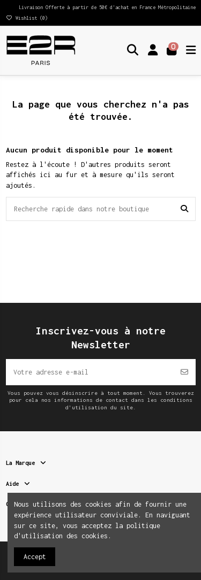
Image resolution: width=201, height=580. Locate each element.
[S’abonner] (184, 372)
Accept (35, 557)
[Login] (152, 50)
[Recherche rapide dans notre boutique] (184, 209)
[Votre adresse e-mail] (90, 372)
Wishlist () (27, 18)
